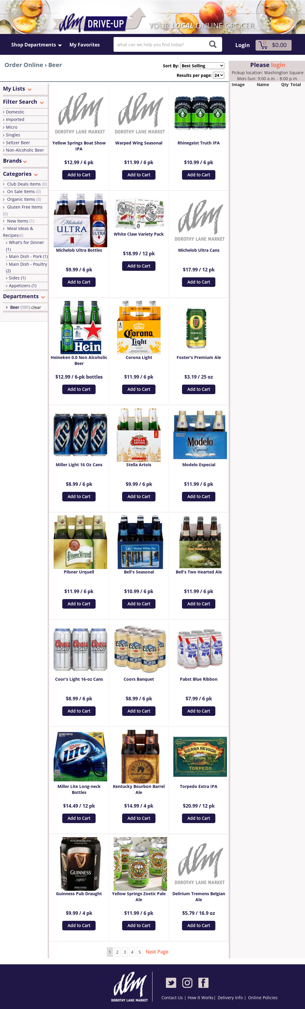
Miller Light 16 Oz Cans (79, 464)
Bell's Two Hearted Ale (199, 572)
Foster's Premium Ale (199, 357)
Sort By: (168, 66)
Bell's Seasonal (139, 572)
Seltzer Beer (18, 142)
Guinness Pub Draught (79, 893)
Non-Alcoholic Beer (25, 150)
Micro (11, 127)
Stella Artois (138, 464)
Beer (20, 307)
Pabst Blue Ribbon (198, 679)
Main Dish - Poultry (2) (26, 267)
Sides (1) (17, 278)
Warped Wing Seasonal (138, 143)
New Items (20, 221)
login (278, 65)
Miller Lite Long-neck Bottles (79, 789)
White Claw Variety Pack (139, 234)
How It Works (201, 997)
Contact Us (172, 997)
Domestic (15, 112)
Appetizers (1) (22, 285)
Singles (13, 135)
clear (36, 307)
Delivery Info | (232, 997)
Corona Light (139, 357)
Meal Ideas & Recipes (18, 232)
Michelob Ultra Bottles (79, 250)
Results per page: (194, 75)
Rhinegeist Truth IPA (199, 143)
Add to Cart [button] (79, 175)
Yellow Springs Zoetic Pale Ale (139, 896)
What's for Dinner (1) (25, 246)
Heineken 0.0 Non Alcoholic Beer (79, 360)
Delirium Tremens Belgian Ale (198, 896)
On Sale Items (24, 191)
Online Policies (263, 997)
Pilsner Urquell (79, 572)
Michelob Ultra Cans (199, 250)
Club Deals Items (27, 184)
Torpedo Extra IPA (198, 786)
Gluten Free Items (23, 210)
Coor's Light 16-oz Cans (79, 679)
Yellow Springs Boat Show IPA (79, 146)
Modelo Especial (198, 464)
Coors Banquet (139, 679)
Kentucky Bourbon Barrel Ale (139, 789)
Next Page (157, 952)
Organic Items (24, 199)
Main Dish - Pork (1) (28, 256)
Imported (15, 119)
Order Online (23, 65)
